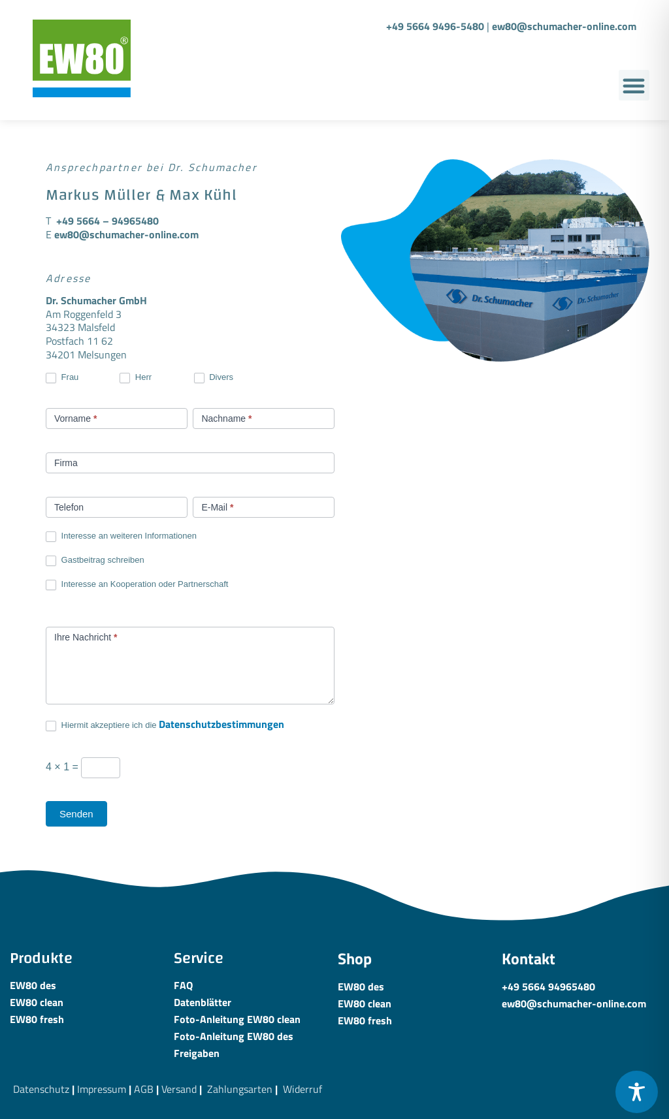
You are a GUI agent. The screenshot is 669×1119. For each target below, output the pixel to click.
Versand (179, 1089)
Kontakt (528, 958)
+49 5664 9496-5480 (435, 26)
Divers (213, 377)
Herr (136, 377)
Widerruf (302, 1089)
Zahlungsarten (239, 1089)
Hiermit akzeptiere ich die (165, 724)
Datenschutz (41, 1089)
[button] (634, 85)
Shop (355, 958)
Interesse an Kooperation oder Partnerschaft (137, 584)
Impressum (101, 1089)
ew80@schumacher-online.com (564, 26)
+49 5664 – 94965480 (107, 221)
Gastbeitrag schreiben (95, 560)
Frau (62, 377)
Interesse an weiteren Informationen (121, 536)
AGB (144, 1089)
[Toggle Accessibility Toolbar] (636, 1091)
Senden (76, 813)
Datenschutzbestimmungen (221, 724)
